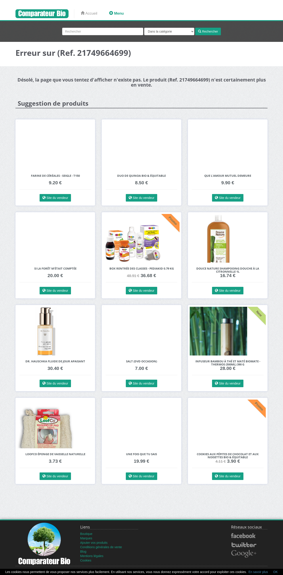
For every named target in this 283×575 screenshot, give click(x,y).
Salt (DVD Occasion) (141, 361)
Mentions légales (91, 556)
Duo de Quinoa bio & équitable (141, 176)
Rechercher (208, 31)
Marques (86, 538)
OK (275, 572)
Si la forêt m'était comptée (55, 268)
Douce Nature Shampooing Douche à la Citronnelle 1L (227, 270)
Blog (83, 551)
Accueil (89, 13)
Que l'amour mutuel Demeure (227, 176)
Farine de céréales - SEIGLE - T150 (55, 176)
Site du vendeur (55, 198)
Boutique (86, 534)
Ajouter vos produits (94, 542)
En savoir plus (258, 572)
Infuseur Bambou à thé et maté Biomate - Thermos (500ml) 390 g (227, 362)
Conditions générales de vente (101, 547)
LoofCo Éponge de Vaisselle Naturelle (55, 454)
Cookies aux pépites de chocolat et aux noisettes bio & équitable (228, 455)
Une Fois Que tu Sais (141, 454)
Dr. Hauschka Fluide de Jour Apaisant (55, 361)
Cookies (86, 560)
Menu (116, 13)
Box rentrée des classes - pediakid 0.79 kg (141, 268)
